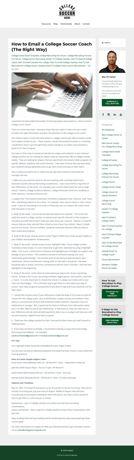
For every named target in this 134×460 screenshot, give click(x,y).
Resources (46, 24)
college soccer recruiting (33, 59)
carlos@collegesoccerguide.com (31, 430)
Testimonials (66, 24)
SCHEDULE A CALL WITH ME (112, 103)
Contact (86, 24)
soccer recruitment (76, 65)
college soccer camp (111, 187)
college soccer (108, 182)
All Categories (108, 129)
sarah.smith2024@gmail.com (24, 335)
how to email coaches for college (33, 62)
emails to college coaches (58, 59)
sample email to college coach (52, 65)
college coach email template (25, 55)
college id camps (109, 160)
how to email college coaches (63, 62)
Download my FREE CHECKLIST (112, 294)
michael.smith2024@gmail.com (54, 335)
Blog (55, 24)
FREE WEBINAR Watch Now (112, 321)
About (77, 24)
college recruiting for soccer (53, 55)
